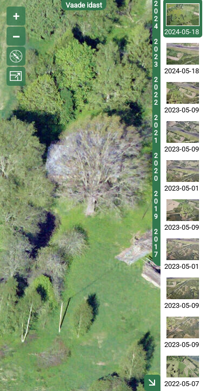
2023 (156, 53)
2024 (156, 15)
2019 (156, 205)
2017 (156, 243)
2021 (156, 129)
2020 (156, 167)
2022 (156, 91)
